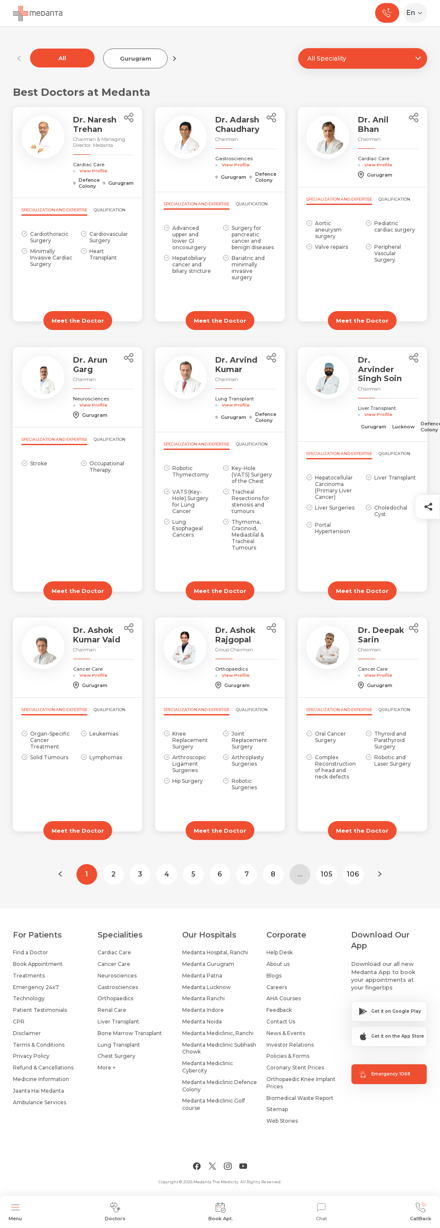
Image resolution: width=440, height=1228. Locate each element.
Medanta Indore (203, 1010)
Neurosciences (117, 975)
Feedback (279, 1010)
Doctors (115, 1212)
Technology (29, 998)
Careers (276, 987)
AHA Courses (283, 998)
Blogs (273, 975)
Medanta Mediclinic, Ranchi (218, 1033)
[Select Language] (417, 12)
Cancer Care (114, 964)
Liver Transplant (118, 1021)
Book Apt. (220, 1212)
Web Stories (282, 1121)
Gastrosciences (118, 987)
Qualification (109, 210)
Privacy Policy (31, 1056)
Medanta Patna (202, 975)
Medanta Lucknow (206, 987)
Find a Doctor (30, 952)
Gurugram (135, 58)
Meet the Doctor (78, 320)
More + (107, 1067)
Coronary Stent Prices (295, 1067)
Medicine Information (41, 1079)
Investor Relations (290, 1045)
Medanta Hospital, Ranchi (215, 952)
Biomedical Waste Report (299, 1098)
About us (278, 964)
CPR (18, 1021)
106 (353, 874)
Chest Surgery (116, 1056)
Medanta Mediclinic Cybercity (207, 1067)
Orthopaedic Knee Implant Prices (301, 1083)
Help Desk (279, 952)
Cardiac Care (114, 952)
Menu (15, 1212)
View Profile (93, 170)
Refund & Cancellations (43, 1067)
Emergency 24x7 (36, 987)
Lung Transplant (119, 1045)
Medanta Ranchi (203, 998)
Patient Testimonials (40, 1010)
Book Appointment (38, 964)
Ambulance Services (39, 1102)
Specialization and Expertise (54, 210)
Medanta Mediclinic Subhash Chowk (219, 1048)
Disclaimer (27, 1033)
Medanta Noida (202, 1021)
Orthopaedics (115, 998)
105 (327, 874)
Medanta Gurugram (208, 964)
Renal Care (112, 1010)
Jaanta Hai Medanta (38, 1090)
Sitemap (277, 1109)
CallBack (420, 1212)
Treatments (29, 975)
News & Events (285, 1033)
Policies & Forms (287, 1056)
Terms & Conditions (38, 1045)
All (62, 58)
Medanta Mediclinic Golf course (213, 1104)
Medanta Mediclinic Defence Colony (219, 1086)
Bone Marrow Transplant (130, 1033)
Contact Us (280, 1021)
